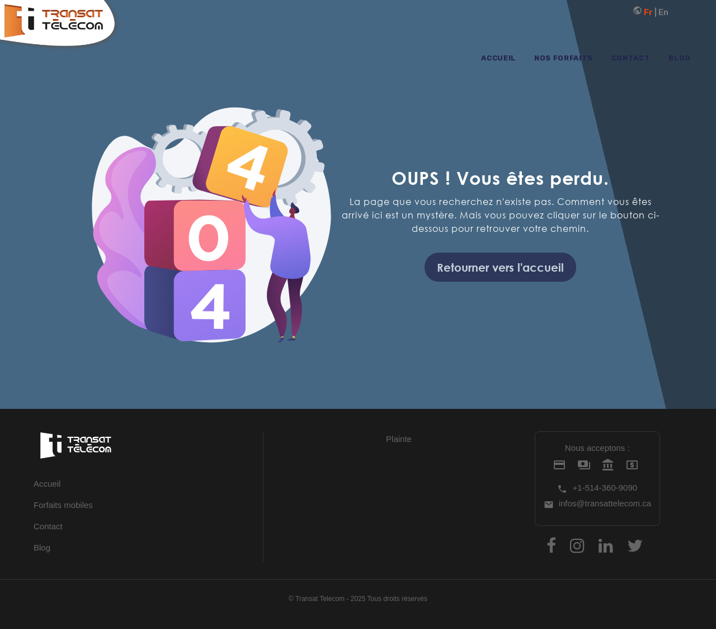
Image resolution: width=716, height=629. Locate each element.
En (663, 12)
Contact (631, 58)
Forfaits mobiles (63, 505)
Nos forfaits (563, 58)
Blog (679, 58)
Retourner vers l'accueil (500, 267)
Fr (643, 12)
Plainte (399, 439)
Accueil (498, 58)
